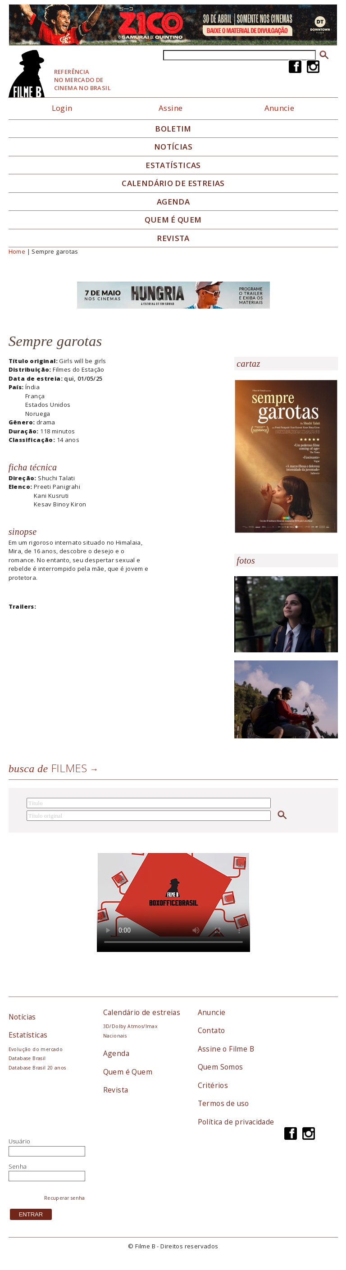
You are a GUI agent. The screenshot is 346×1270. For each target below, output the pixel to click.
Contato (211, 1030)
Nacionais (115, 1036)
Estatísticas (173, 165)
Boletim (173, 128)
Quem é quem (173, 219)
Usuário (20, 1141)
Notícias (173, 146)
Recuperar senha (64, 1198)
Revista (173, 238)
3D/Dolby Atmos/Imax (130, 1026)
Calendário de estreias (142, 1012)
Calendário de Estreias (173, 183)
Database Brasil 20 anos (37, 1068)
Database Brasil (27, 1058)
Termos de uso (223, 1103)
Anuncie (279, 108)
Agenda (173, 201)
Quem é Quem (127, 1072)
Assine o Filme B (226, 1049)
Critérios (213, 1085)
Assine (170, 108)
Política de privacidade (236, 1122)
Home (17, 251)
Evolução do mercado (36, 1049)
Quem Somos (220, 1067)
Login (62, 108)
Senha (18, 1166)
